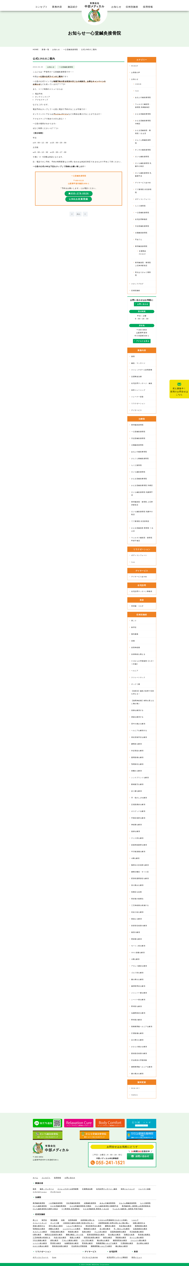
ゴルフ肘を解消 (137, 973)
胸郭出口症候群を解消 (140, 865)
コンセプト (41, 7)
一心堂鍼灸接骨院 (142, 212)
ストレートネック (138, 677)
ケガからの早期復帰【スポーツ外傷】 (113, 1220)
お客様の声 (135, 72)
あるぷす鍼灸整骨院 (143, 97)
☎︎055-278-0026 (78, 193)
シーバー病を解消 (138, 1000)
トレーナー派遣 (137, 397)
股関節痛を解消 (137, 757)
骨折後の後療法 (137, 899)
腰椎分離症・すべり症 (140, 872)
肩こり (134, 620)
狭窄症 (134, 627)
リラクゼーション (138, 403)
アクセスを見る (142, 341)
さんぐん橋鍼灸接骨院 (140, 458)
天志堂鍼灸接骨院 (142, 226)
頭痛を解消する (137, 710)
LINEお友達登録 (78, 199)
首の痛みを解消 (137, 885)
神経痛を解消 (136, 825)
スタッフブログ (137, 284)
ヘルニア (134, 671)
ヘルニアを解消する (139, 730)
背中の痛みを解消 (138, 724)
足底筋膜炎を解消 (138, 804)
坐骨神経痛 (135, 647)
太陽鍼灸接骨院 (141, 233)
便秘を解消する (137, 717)
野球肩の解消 (136, 1020)
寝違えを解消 (136, 919)
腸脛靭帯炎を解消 (138, 986)
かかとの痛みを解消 (139, 1047)
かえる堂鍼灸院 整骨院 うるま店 (96, 1209)
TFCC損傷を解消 (138, 952)
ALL (78, 214)
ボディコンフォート (143, 199)
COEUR (138, 84)
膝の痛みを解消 (137, 1073)
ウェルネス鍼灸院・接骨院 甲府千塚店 (127, 1209)
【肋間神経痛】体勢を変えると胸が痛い (113, 1223)
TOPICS (134, 1095)
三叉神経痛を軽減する (140, 905)
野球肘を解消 (136, 1006)
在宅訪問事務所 (141, 219)
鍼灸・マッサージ (138, 363)
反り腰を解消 (136, 791)
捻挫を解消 (135, 831)
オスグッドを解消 (138, 811)
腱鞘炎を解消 (136, 744)
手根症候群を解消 (138, 818)
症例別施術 (132, 7)
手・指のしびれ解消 (139, 798)
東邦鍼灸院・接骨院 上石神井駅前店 (136, 1206)
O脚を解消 (135, 858)
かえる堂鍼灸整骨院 (143, 114)
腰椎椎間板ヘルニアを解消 (141, 1067)
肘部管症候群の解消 (139, 926)
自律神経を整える (138, 654)
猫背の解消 (135, 932)
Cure (137, 91)
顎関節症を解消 (137, 764)
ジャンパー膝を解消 (139, 993)
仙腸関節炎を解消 (138, 1013)
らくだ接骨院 (140, 206)
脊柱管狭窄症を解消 (139, 737)
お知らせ (116, 7)
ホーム (35, 1178)
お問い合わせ (142, 304)
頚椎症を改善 (136, 892)
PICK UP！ (135, 1088)
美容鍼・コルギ (137, 606)
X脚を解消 (135, 959)
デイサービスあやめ (143, 183)
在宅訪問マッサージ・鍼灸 (141, 383)
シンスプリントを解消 (140, 777)
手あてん (138, 239)
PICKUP (134, 66)
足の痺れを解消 (137, 1040)
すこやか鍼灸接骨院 (143, 150)
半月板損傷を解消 (138, 851)
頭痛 (133, 641)
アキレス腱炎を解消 (139, 966)
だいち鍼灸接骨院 (142, 156)
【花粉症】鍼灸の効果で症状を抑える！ (78, 1223)
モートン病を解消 (138, 946)
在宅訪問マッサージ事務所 (141, 591)
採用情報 (148, 7)
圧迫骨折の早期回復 (139, 1060)
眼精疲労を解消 (137, 784)
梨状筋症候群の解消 (139, 1053)
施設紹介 (73, 7)
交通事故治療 (136, 376)
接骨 (133, 356)
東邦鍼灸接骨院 (141, 246)
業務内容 (57, 7)
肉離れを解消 (136, 771)
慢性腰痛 (134, 634)
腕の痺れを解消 (137, 979)
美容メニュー (137, 1257)
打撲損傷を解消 (137, 1033)
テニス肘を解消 (137, 838)
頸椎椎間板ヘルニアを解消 (141, 1026)
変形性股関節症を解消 (140, 878)
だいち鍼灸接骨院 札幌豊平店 (106, 1206)
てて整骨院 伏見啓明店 (140, 521)
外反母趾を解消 (137, 751)
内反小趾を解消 (137, 912)
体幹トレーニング (138, 390)
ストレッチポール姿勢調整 (141, 370)
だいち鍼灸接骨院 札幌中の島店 (45, 1209)
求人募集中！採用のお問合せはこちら (179, 391)
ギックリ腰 (135, 684)
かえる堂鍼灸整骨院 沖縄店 (142, 485)
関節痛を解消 (136, 939)
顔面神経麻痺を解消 (139, 845)
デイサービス (136, 410)
